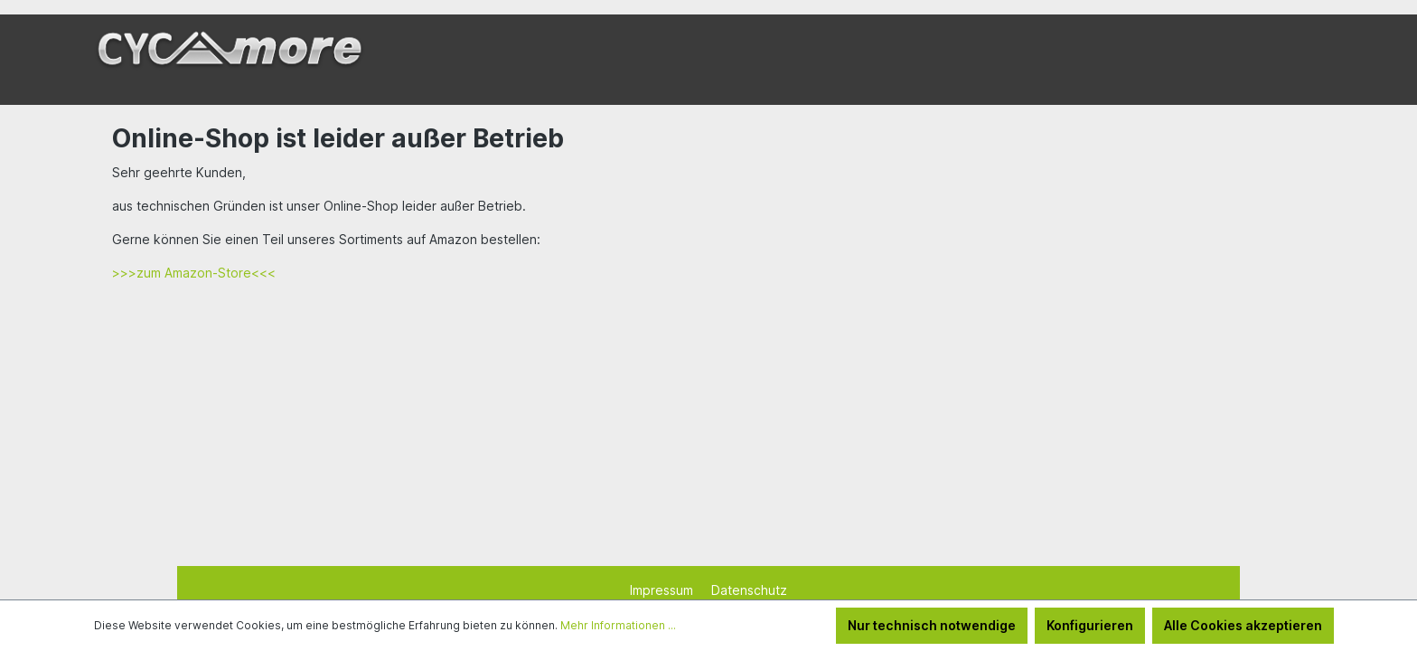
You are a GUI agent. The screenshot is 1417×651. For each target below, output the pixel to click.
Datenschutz (749, 590)
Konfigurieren (1089, 625)
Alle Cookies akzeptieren (1243, 625)
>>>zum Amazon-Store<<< (194, 272)
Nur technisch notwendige (932, 625)
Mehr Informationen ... (618, 625)
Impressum (663, 590)
